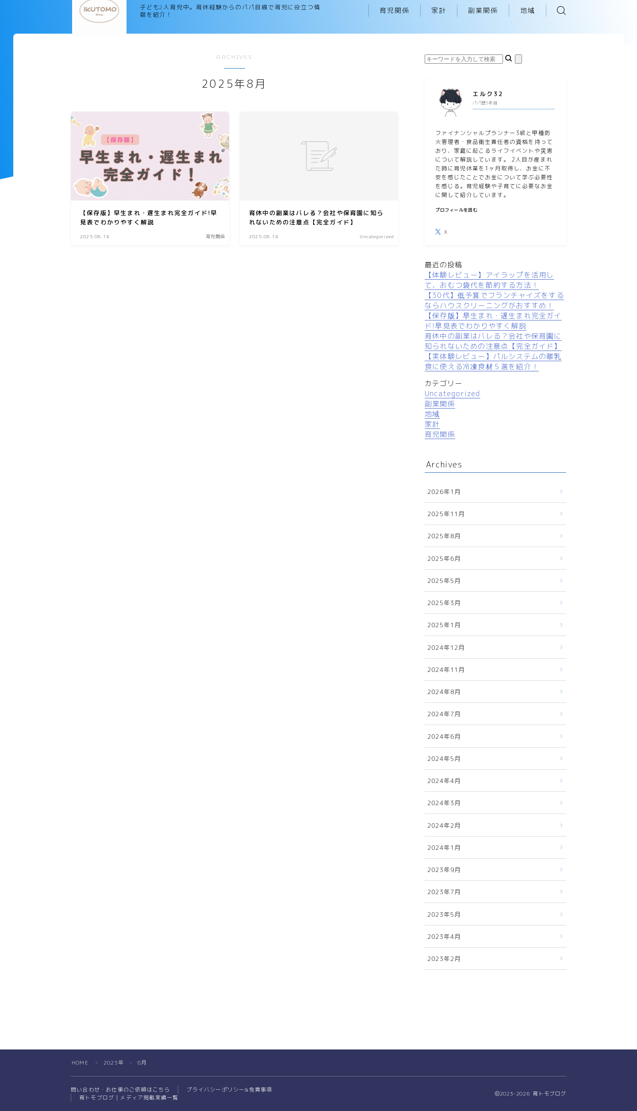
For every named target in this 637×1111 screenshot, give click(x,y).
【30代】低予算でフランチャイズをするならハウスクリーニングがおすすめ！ (494, 300)
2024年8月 (444, 691)
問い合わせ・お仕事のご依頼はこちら (120, 1089)
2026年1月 (444, 491)
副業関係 (483, 10)
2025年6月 (444, 558)
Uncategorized (452, 393)
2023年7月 (444, 891)
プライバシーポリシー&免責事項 (229, 1089)
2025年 (114, 1062)
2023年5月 (444, 914)
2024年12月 (446, 647)
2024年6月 (444, 736)
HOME (80, 1062)
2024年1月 (444, 847)
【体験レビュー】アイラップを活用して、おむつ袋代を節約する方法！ (489, 280)
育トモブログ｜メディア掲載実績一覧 (128, 1097)
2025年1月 (444, 625)
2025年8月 (444, 536)
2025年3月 (444, 602)
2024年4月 (444, 780)
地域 (527, 10)
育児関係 (395, 10)
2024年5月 (444, 758)
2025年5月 (444, 580)
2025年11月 (446, 513)
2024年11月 (446, 669)
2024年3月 (444, 803)
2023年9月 (444, 869)
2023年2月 (444, 958)
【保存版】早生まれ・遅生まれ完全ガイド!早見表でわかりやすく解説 (493, 321)
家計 (438, 10)
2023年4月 (444, 936)
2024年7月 (444, 714)
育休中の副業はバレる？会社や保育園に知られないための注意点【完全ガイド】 (493, 341)
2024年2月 (444, 825)
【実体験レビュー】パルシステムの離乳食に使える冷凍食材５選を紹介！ (493, 361)
